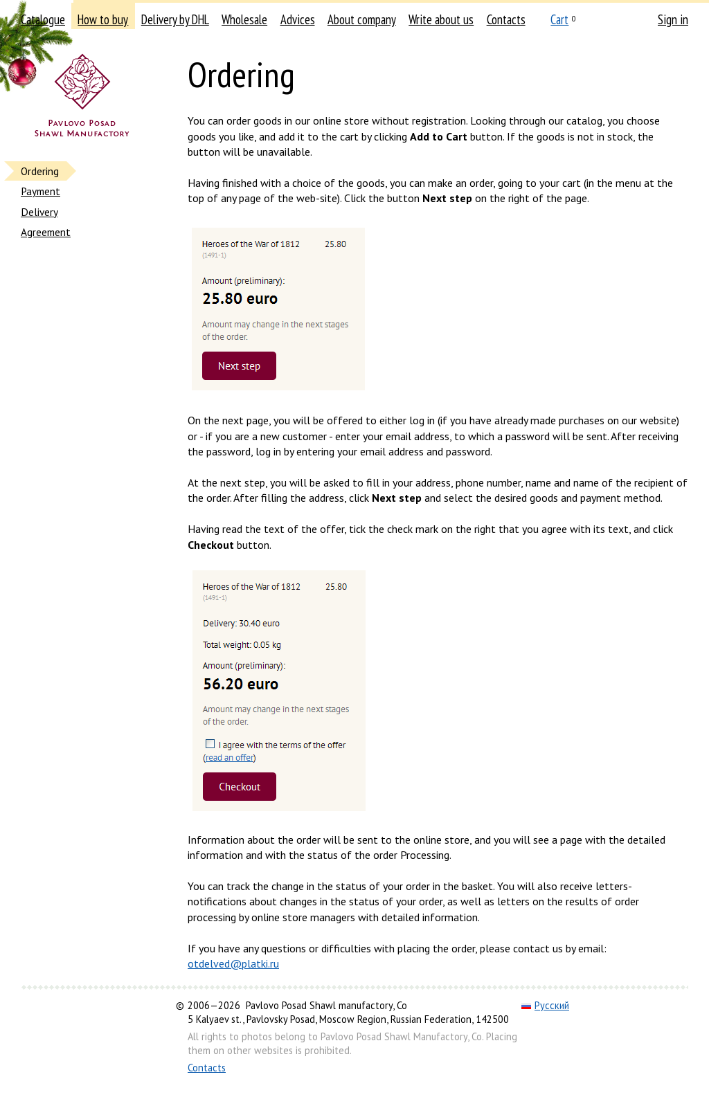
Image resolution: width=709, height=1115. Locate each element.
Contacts (506, 19)
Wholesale (244, 19)
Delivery (39, 212)
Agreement (46, 232)
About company (361, 19)
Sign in (673, 19)
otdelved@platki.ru (233, 963)
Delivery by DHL (175, 19)
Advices (297, 19)
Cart (559, 19)
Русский (545, 1005)
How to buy (103, 19)
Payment (40, 191)
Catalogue (43, 19)
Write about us (441, 19)
